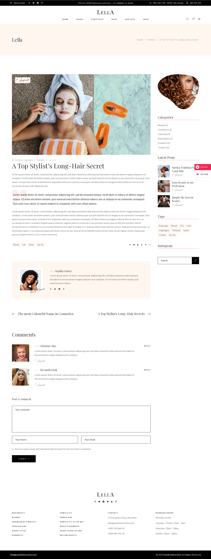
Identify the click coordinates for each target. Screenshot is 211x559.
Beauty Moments (70, 526)
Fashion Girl (19, 526)
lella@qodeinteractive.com (121, 523)
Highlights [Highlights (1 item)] (164, 230)
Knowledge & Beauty (24, 522)
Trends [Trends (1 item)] (162, 234)
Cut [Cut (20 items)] (182, 225)
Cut (24, 244)
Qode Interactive (172, 554)
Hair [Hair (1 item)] (189, 225)
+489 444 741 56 (116, 533)
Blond (16, 244)
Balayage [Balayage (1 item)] (163, 225)
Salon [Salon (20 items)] (186, 230)
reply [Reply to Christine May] (147, 346)
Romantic (18, 535)
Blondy (16, 517)
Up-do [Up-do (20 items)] (172, 234)
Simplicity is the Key (72, 522)
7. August (23, 80)
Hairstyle (162, 134)
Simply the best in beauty (182, 199)
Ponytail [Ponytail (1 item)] (176, 230)
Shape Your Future (71, 531)
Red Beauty (18, 513)
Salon (31, 244)
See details (129, 3)
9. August (177, 175)
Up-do (40, 244)
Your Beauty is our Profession (183, 184)
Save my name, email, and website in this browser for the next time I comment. (53, 448)
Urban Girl (66, 517)
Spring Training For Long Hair (184, 169)
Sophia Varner (24, 160)
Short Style (19, 531)
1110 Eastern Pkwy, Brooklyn (122, 517)
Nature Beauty (68, 535)
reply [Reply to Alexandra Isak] (147, 370)
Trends (151, 40)
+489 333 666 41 (116, 528)
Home (140, 40)
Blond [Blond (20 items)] (174, 225)
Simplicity (66, 513)
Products (162, 143)
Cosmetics (163, 129)
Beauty (161, 125)
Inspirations (163, 138)
